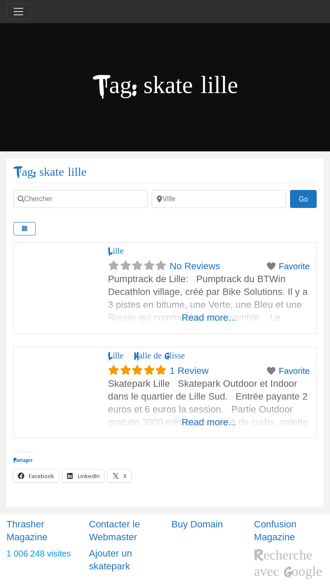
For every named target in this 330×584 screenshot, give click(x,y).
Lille (116, 251)
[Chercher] (80, 199)
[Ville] (219, 199)
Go (308, 198)
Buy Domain (197, 524)
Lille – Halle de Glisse (146, 355)
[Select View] (24, 228)
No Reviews (195, 266)
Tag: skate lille (50, 172)
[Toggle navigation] (18, 11)
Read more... (208, 317)
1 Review (189, 370)
